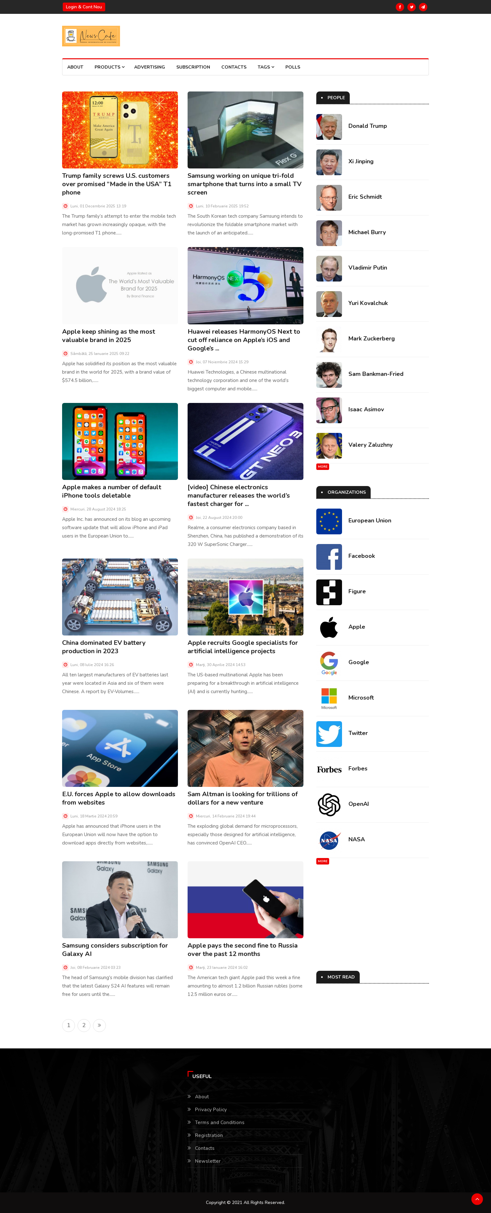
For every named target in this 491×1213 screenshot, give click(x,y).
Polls (292, 67)
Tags (266, 67)
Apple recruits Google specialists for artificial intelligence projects (243, 646)
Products (110, 67)
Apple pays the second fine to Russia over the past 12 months (243, 949)
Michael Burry (367, 232)
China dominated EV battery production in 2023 (104, 646)
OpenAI (358, 804)
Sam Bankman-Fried (375, 374)
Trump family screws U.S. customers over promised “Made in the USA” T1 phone (116, 184)
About (75, 67)
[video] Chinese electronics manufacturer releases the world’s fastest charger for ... (239, 495)
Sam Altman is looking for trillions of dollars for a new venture (243, 798)
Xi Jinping (361, 161)
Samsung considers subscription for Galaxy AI (115, 949)
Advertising (149, 67)
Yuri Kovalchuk (368, 303)
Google (358, 662)
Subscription (193, 67)
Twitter (358, 733)
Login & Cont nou (84, 7)
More (323, 466)
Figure (357, 591)
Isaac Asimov (366, 409)
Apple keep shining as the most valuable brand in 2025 (108, 335)
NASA (356, 839)
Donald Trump (367, 126)
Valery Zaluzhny (370, 445)
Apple (356, 627)
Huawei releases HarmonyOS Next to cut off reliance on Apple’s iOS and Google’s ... (244, 340)
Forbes (357, 768)
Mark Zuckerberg (371, 338)
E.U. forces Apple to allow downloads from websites (118, 798)
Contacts (233, 67)
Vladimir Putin (367, 268)
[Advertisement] (371, 926)
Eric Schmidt (365, 197)
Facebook (361, 556)
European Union (369, 520)
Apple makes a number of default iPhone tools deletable (111, 491)
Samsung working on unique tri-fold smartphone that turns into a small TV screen (244, 184)
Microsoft (361, 698)
